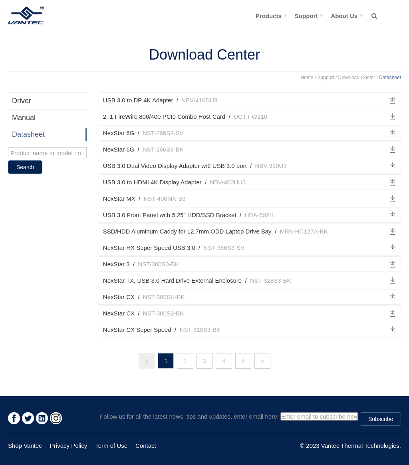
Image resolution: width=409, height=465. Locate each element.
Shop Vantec (25, 445)
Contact (145, 445)
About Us (344, 15)
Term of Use (111, 445)
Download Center (356, 77)
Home (307, 77)
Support (306, 15)
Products (269, 15)
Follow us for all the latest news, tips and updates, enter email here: (189, 416)
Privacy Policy (68, 445)
